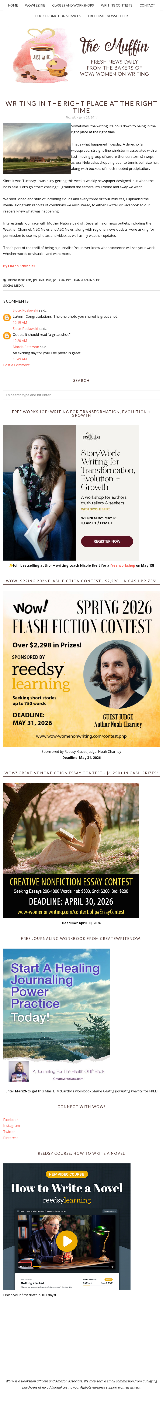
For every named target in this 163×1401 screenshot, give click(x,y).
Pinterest (10, 1138)
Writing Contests (116, 5)
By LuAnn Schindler (19, 266)
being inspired (19, 280)
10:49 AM (20, 359)
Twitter (9, 1131)
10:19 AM (20, 322)
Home (13, 5)
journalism (42, 280)
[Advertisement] (81, 1338)
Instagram (11, 1125)
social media (13, 285)
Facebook (10, 1119)
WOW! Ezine (35, 5)
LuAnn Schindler (86, 280)
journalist (62, 280)
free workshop (122, 565)
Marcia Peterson (26, 346)
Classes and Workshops (73, 5)
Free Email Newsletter (108, 16)
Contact (147, 5)
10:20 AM (20, 340)
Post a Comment (16, 365)
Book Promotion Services (58, 16)
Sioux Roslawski (25, 310)
